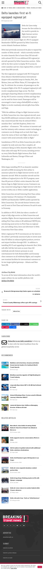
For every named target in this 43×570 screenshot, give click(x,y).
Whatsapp (34, 324)
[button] (39, 2)
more (13, 327)
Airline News (21, 8)
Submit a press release (9, 553)
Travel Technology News (33, 8)
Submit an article (8, 548)
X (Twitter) (24, 324)
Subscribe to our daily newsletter (20, 341)
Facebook (15, 324)
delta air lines (16, 311)
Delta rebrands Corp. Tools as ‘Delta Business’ (25, 498)
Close (39, 567)
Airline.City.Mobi (8, 281)
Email (5, 327)
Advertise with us (8, 537)
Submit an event (7, 558)
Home (4, 8)
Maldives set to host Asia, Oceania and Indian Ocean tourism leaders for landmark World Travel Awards (24, 365)
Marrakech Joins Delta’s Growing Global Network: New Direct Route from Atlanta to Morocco (23, 428)
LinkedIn (5, 324)
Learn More (14, 568)
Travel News (12, 8)
